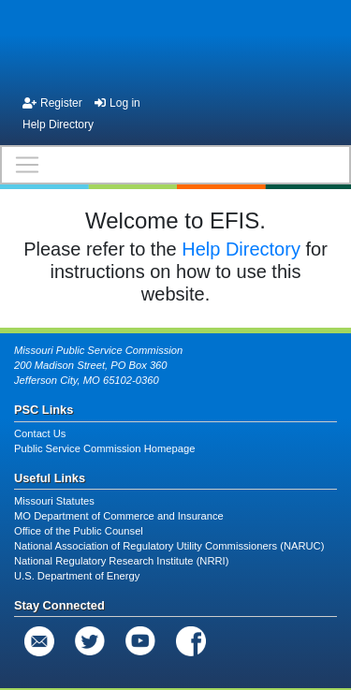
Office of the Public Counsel (78, 530)
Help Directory (58, 124)
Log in (117, 103)
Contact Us (40, 433)
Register (52, 103)
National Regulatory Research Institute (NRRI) (121, 560)
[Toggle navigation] (175, 164)
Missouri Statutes (54, 500)
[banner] (175, 44)
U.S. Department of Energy (76, 575)
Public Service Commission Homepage (104, 448)
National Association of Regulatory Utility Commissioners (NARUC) (169, 545)
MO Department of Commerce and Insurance (119, 515)
